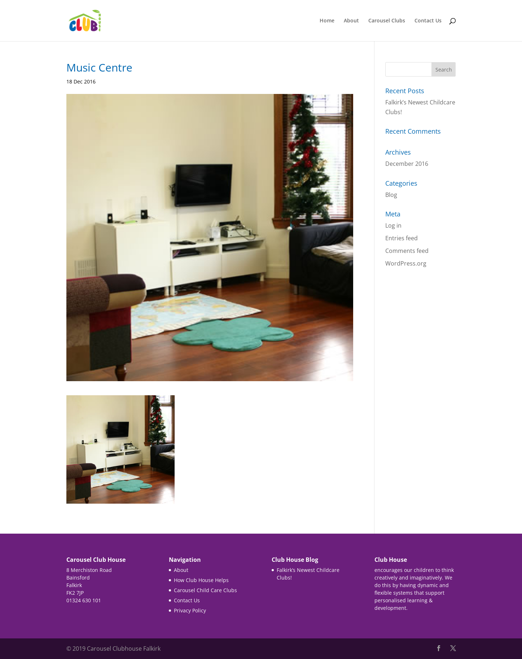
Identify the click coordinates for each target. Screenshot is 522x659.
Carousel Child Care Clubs (205, 590)
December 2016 (406, 164)
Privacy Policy (190, 610)
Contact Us (428, 21)
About (351, 21)
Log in (393, 225)
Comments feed (407, 251)
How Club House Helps (201, 580)
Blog (391, 195)
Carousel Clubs (386, 21)
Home (327, 21)
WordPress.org (405, 263)
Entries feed (401, 238)
